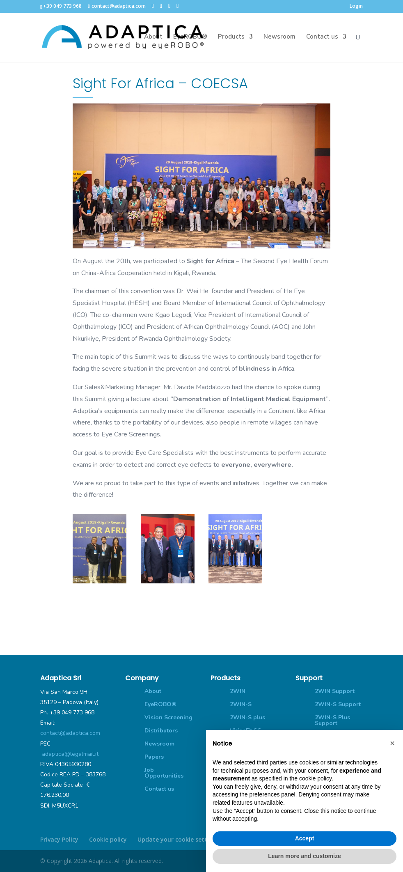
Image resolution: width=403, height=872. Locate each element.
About (153, 38)
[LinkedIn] (169, 6)
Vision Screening (168, 717)
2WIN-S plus (247, 717)
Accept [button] (304, 838)
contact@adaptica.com (70, 733)
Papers (154, 757)
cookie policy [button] (315, 778)
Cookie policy (108, 839)
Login (356, 6)
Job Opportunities (163, 773)
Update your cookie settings (178, 839)
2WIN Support (335, 691)
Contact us (322, 38)
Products (231, 38)
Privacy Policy (59, 839)
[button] (392, 743)
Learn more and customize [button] (304, 856)
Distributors (161, 730)
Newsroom (279, 38)
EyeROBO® (190, 38)
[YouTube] (177, 6)
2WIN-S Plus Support (332, 720)
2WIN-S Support (338, 704)
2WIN (237, 691)
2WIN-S (241, 704)
